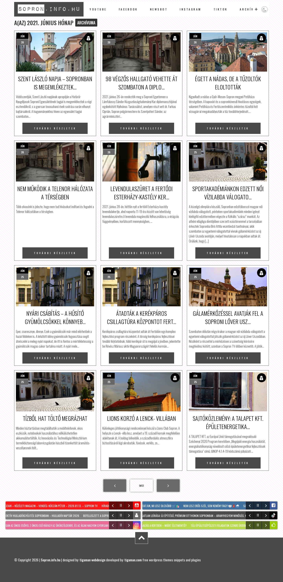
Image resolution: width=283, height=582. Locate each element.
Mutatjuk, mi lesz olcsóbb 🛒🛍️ (159, 506)
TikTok (221, 9)
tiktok (274, 515)
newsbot (159, 9)
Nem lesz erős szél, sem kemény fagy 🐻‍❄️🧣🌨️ (212, 506)
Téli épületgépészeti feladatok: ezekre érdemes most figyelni (230, 525)
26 (22, 42)
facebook (128, 9)
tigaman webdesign (92, 559)
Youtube (98, 9)
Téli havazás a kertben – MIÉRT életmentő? (161, 525)
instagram (190, 9)
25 (195, 152)
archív (247, 9)
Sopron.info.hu (50, 559)
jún (22, 36)
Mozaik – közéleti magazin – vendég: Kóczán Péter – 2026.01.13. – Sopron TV (51, 506)
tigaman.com (133, 559)
